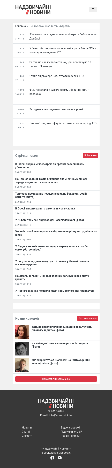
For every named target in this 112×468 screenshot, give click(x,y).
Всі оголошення (87, 318)
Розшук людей (70, 435)
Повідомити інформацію (56, 379)
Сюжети (27, 435)
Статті (26, 431)
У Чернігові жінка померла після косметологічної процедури (54, 290)
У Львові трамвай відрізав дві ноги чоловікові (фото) (49, 220)
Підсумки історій (71, 431)
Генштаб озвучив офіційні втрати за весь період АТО (63, 123)
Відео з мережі (70, 427)
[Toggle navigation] (93, 9)
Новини (27, 427)
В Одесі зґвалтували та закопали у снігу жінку (45, 208)
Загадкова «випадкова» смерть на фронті (56, 109)
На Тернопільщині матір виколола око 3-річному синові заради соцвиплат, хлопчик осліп (51, 180)
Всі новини (90, 155)
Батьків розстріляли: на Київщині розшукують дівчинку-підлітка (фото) (62, 328)
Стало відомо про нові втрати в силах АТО (56, 76)
